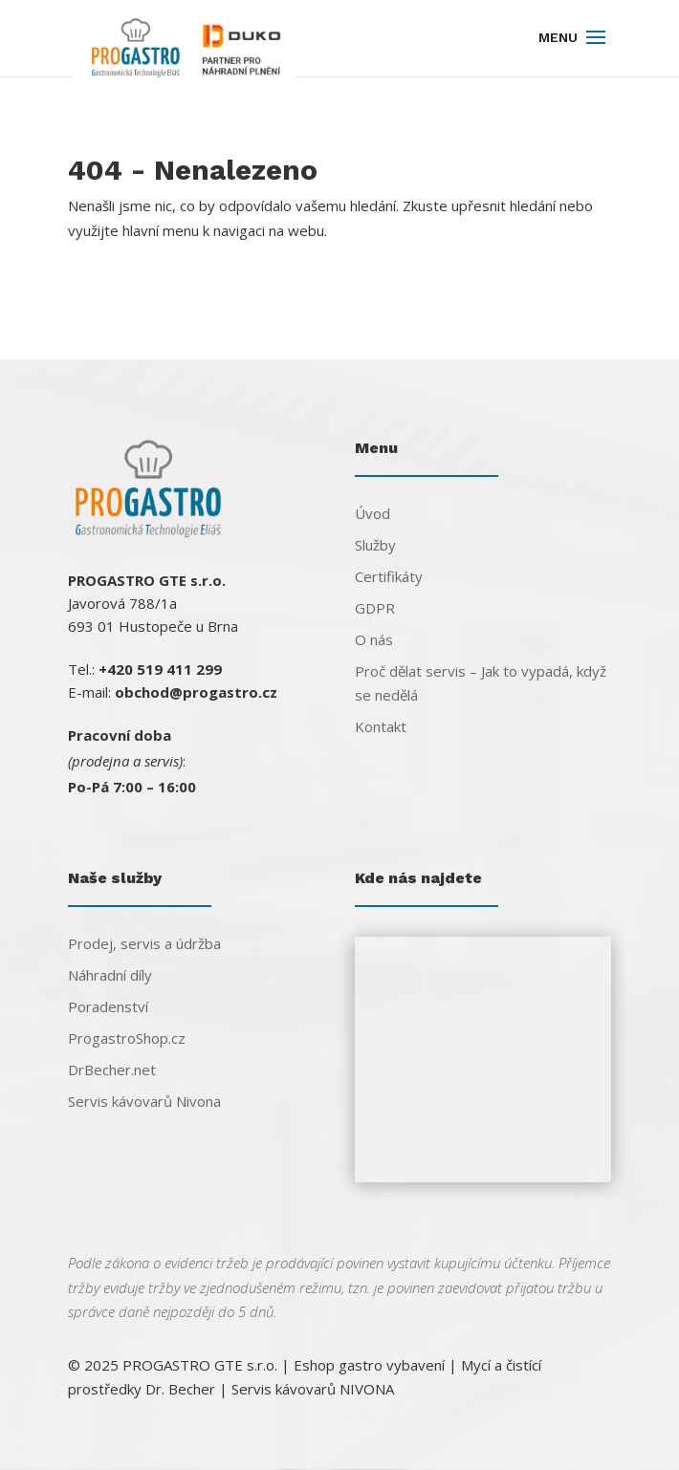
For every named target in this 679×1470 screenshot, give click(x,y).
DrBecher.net (112, 1069)
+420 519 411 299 (160, 669)
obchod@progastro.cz (196, 692)
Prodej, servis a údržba (144, 943)
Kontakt (380, 726)
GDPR (375, 607)
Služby (375, 544)
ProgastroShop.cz (127, 1038)
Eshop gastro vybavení (369, 1364)
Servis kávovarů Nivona (144, 1101)
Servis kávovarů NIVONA (312, 1388)
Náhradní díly (110, 974)
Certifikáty (389, 576)
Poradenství (108, 1006)
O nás (374, 639)
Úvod (372, 513)
